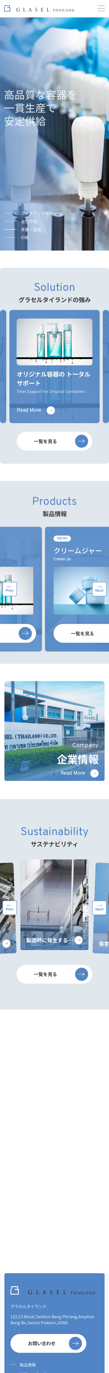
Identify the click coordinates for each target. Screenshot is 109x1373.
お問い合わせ (55, 1343)
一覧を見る (61, 460)
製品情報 (28, 1365)
